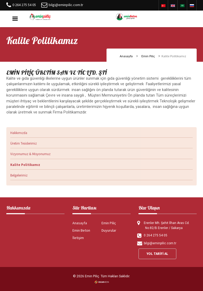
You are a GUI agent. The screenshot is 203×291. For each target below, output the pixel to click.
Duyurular (109, 230)
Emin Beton (81, 230)
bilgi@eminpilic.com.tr (66, 4)
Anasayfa (126, 56)
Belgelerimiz (18, 175)
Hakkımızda (18, 133)
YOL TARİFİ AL (157, 253)
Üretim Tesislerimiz (23, 143)
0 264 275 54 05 (24, 4)
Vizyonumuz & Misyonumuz (30, 154)
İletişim (78, 237)
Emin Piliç (148, 56)
